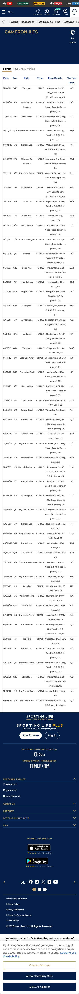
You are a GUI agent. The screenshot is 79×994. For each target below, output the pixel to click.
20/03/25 (7, 576)
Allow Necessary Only (39, 978)
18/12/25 (7, 216)
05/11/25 (7, 348)
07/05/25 (7, 495)
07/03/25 (7, 615)
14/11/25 (7, 334)
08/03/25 (7, 605)
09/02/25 (7, 700)
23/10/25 (7, 386)
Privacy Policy (13, 904)
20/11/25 (7, 306)
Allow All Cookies (39, 989)
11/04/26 (7, 88)
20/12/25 (7, 201)
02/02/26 (7, 159)
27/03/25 (7, 553)
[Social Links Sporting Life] (34, 889)
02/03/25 (7, 625)
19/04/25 (7, 524)
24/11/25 (7, 291)
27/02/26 (7, 116)
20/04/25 (7, 510)
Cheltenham (10, 784)
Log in (52, 735)
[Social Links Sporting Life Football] (45, 889)
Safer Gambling (39, 938)
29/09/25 (7, 400)
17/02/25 (7, 662)
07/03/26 (7, 102)
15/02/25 (7, 677)
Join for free (30, 735)
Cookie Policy (12, 920)
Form (7, 69)
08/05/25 (7, 481)
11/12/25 (6, 225)
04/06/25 (7, 419)
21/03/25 (7, 562)
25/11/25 (7, 282)
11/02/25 (7, 691)
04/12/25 (7, 268)
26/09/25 (7, 410)
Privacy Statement (15, 909)
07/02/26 (7, 145)
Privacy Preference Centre (18, 915)
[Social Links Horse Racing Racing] (39, 889)
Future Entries (24, 69)
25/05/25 (7, 443)
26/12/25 (7, 187)
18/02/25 (7, 648)
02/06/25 (7, 434)
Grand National (11, 796)
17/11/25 (6, 320)
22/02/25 (7, 639)
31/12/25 (7, 173)
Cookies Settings (39, 967)
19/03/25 (7, 586)
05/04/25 (7, 533)
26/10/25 (7, 372)
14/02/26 (7, 131)
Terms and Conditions (16, 899)
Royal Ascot (10, 790)
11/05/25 (7, 467)
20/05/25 (7, 457)
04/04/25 (7, 543)
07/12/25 (7, 253)
